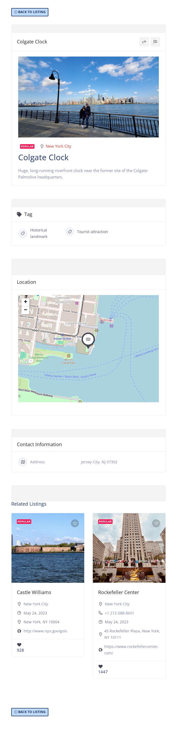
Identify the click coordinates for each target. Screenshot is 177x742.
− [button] (25, 310)
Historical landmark (32, 233)
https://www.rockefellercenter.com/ (131, 649)
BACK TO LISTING (32, 12)
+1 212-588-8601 (119, 613)
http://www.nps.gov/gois (45, 630)
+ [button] (25, 302)
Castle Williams (34, 592)
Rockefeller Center (118, 592)
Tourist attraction (86, 231)
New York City (58, 146)
